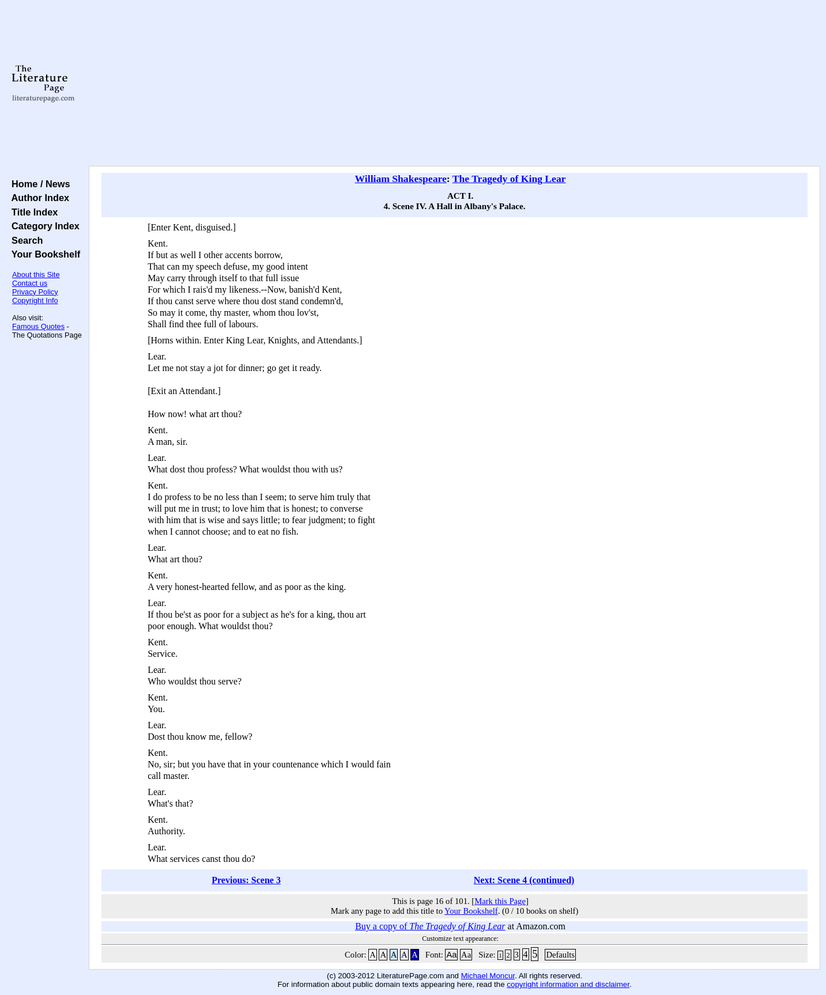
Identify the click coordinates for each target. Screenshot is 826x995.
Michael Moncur (488, 975)
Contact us (29, 283)
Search (24, 240)
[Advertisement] (455, 83)
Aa (451, 954)
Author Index (37, 197)
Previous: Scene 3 (246, 880)
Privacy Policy (35, 291)
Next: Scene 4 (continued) (524, 880)
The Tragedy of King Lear (509, 178)
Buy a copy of (430, 926)
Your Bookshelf (43, 254)
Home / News (38, 184)
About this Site (36, 274)
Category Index (43, 226)
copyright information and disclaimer (568, 984)
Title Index (32, 212)
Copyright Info (35, 300)
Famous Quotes (38, 326)
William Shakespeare (401, 178)
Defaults (560, 954)
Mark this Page (500, 901)
